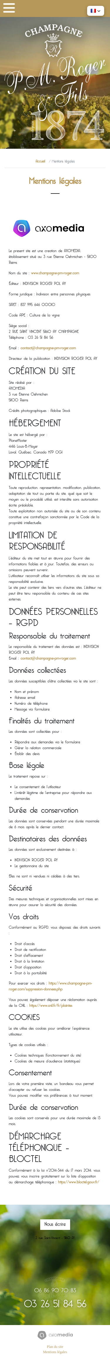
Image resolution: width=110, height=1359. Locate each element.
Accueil (40, 162)
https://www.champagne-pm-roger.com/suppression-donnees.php (50, 986)
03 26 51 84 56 (55, 1305)
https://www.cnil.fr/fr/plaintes (50, 1006)
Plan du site (55, 1347)
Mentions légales (55, 1352)
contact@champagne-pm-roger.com (48, 348)
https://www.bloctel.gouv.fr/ (78, 1182)
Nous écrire (55, 1224)
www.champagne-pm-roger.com (55, 273)
